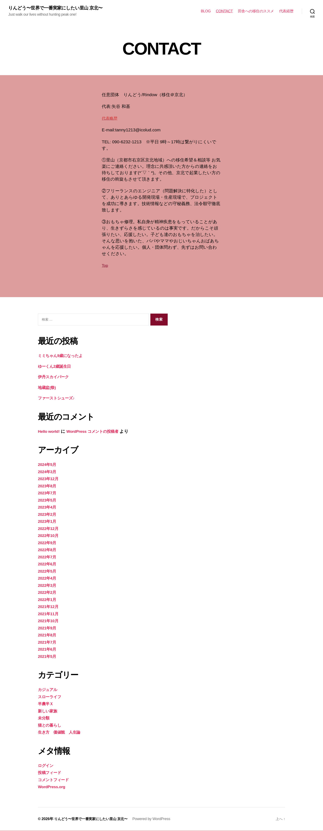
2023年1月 (48, 521)
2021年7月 (48, 642)
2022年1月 (48, 600)
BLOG (206, 11)
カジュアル (49, 689)
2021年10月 (49, 621)
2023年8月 (48, 486)
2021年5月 (48, 656)
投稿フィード (51, 772)
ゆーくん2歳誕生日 (56, 366)
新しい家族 (49, 711)
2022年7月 (48, 557)
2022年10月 (49, 535)
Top (105, 265)
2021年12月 (49, 607)
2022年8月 (48, 550)
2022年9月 (48, 543)
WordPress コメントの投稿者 (98, 431)
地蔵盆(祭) (48, 387)
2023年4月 (48, 507)
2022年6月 (48, 564)
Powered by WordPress (155, 819)
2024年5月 (48, 464)
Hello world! (50, 431)
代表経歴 (286, 11)
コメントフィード (56, 780)
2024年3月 (48, 472)
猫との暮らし (51, 725)
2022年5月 (48, 571)
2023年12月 (49, 479)
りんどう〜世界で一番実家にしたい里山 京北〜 (59, 8)
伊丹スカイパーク (55, 377)
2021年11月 (49, 614)
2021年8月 (48, 635)
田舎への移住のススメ (256, 11)
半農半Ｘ (46, 704)
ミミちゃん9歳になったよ (63, 356)
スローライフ (51, 697)
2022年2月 (48, 592)
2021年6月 (48, 649)
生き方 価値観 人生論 (61, 732)
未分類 (44, 718)
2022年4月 (48, 578)
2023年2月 (48, 514)
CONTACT (224, 11)
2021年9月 (48, 628)
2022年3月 (48, 585)
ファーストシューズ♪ (59, 398)
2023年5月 (48, 500)
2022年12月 (49, 528)
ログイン (47, 765)
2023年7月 (48, 493)
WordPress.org (53, 787)
